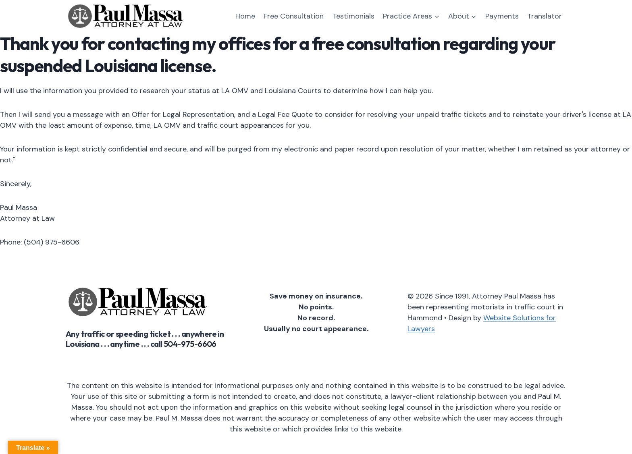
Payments (502, 16)
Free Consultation (294, 16)
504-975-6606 (190, 344)
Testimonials (353, 16)
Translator (544, 16)
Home (245, 16)
